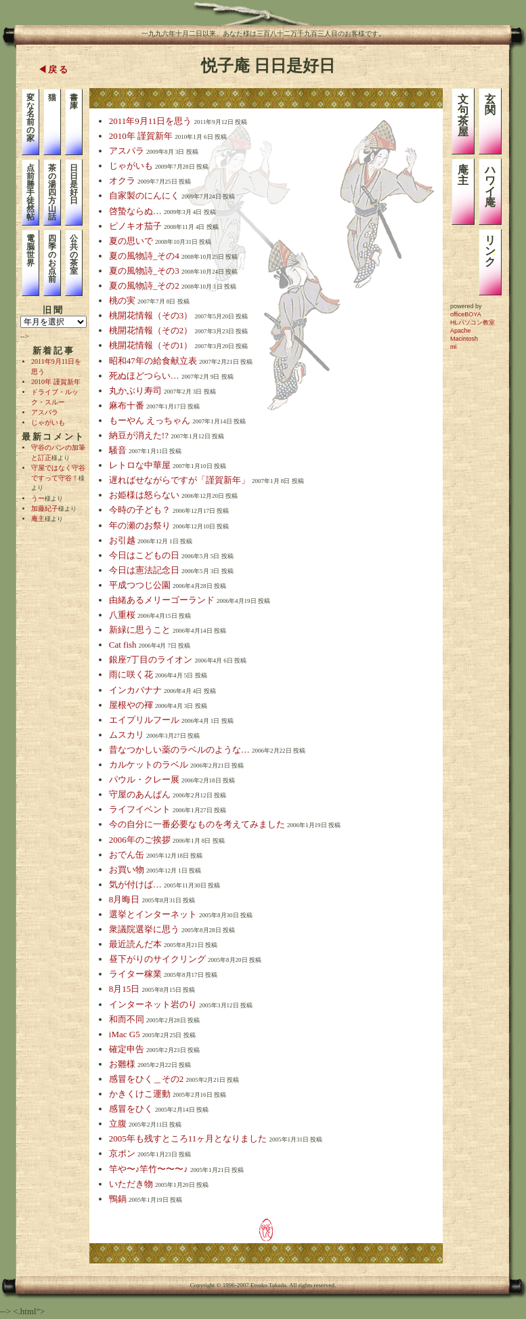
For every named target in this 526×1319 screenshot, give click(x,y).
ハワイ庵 (490, 186)
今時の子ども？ (140, 510)
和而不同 (126, 1019)
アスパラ (44, 412)
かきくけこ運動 (140, 1094)
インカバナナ (135, 690)
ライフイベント (140, 809)
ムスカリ (126, 735)
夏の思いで (131, 241)
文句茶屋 (463, 115)
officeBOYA (465, 314)
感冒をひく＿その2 (146, 1079)
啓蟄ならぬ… (135, 211)
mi (453, 346)
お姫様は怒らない (144, 495)
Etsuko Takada (268, 1285)
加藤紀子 (44, 508)
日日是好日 (74, 184)
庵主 (38, 518)
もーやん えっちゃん (149, 420)
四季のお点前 (52, 259)
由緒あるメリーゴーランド (162, 600)
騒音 (118, 450)
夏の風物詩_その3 (144, 271)
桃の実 (122, 300)
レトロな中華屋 (140, 465)
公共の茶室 (74, 255)
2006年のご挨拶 (140, 840)
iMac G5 (124, 1034)
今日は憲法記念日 (144, 570)
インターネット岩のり (153, 1004)
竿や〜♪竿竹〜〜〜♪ (148, 1169)
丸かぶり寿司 (135, 390)
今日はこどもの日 (144, 555)
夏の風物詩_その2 (144, 285)
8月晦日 (124, 899)
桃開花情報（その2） (151, 330)
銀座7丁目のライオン (151, 659)
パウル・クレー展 (144, 779)
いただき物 (131, 1184)
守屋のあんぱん (140, 794)
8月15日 (124, 989)
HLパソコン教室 (472, 322)
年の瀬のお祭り (140, 525)
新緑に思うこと (140, 630)
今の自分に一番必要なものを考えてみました (197, 824)
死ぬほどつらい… (144, 376)
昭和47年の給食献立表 (153, 361)
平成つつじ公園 (140, 585)
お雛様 (122, 1064)
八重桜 (122, 615)
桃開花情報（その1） (151, 345)
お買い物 (126, 869)
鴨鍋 (118, 1199)
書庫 (74, 101)
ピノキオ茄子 (135, 226)
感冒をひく (131, 1109)
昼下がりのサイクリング (157, 959)
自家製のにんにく (144, 195)
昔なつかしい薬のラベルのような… (179, 750)
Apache (460, 330)
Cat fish (123, 645)
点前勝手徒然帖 (30, 192)
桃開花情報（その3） (151, 315)
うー (38, 498)
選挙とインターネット (153, 914)
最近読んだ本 (135, 944)
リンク (490, 251)
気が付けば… (135, 884)
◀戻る (54, 69)
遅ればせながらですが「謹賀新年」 (179, 480)
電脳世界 (30, 251)
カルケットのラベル (148, 764)
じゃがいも (48, 422)
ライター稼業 (135, 974)
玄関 (490, 104)
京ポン (122, 1153)
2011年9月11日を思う (150, 121)
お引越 (122, 540)
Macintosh (464, 338)
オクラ (122, 180)
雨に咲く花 (131, 674)
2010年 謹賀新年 (56, 381)
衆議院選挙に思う (144, 929)
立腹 (118, 1123)
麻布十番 (126, 405)
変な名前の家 (30, 118)
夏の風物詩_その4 (144, 256)
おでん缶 (126, 855)
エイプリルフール (144, 720)
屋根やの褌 (131, 705)
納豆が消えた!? (139, 435)
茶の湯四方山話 (52, 192)
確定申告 (126, 1049)
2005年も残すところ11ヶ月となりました (188, 1138)
